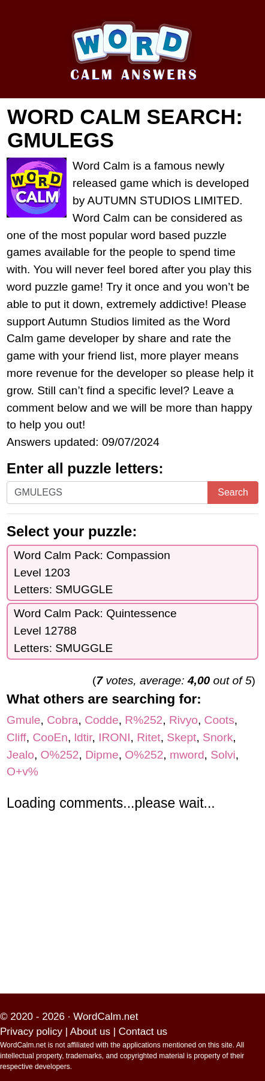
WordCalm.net (105, 1016)
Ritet (148, 737)
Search (233, 492)
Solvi (223, 754)
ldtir (83, 737)
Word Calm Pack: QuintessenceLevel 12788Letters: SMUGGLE (95, 630)
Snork (218, 737)
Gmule (24, 720)
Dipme (101, 754)
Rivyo (183, 720)
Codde (102, 720)
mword (187, 754)
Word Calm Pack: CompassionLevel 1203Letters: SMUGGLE (92, 572)
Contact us (143, 1031)
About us (90, 1031)
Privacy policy (31, 1031)
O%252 (60, 754)
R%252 (143, 720)
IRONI (114, 737)
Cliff (16, 737)
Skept (181, 737)
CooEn (50, 737)
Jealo (20, 754)
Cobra (62, 720)
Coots (219, 720)
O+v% (22, 771)
